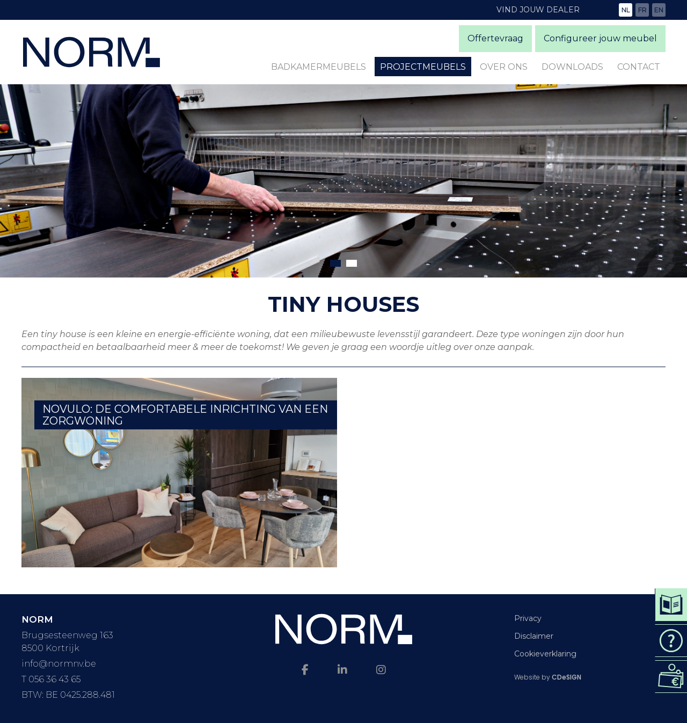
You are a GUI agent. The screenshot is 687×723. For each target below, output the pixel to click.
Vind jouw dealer (538, 9)
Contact (638, 67)
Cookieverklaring (545, 654)
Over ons (504, 67)
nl (626, 10)
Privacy (528, 618)
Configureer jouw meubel (600, 38)
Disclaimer (533, 636)
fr (642, 10)
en (658, 10)
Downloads (572, 67)
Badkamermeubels (318, 67)
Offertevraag (495, 38)
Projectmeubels (423, 67)
